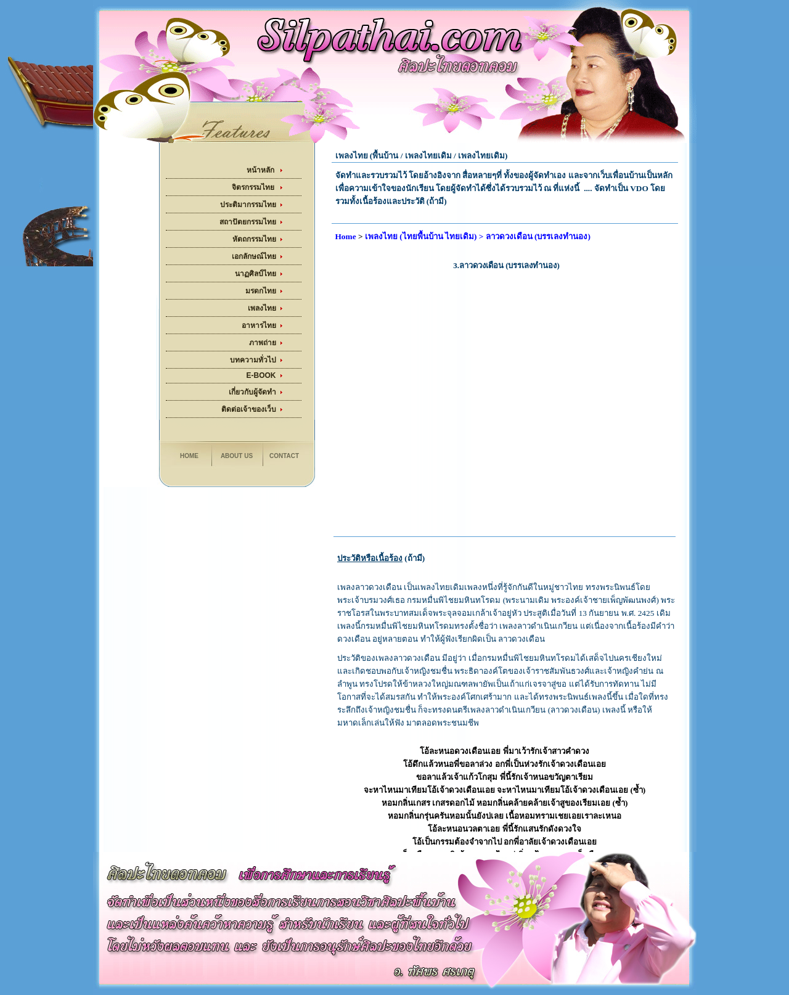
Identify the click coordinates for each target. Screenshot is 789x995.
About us (237, 455)
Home (189, 455)
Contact (284, 455)
